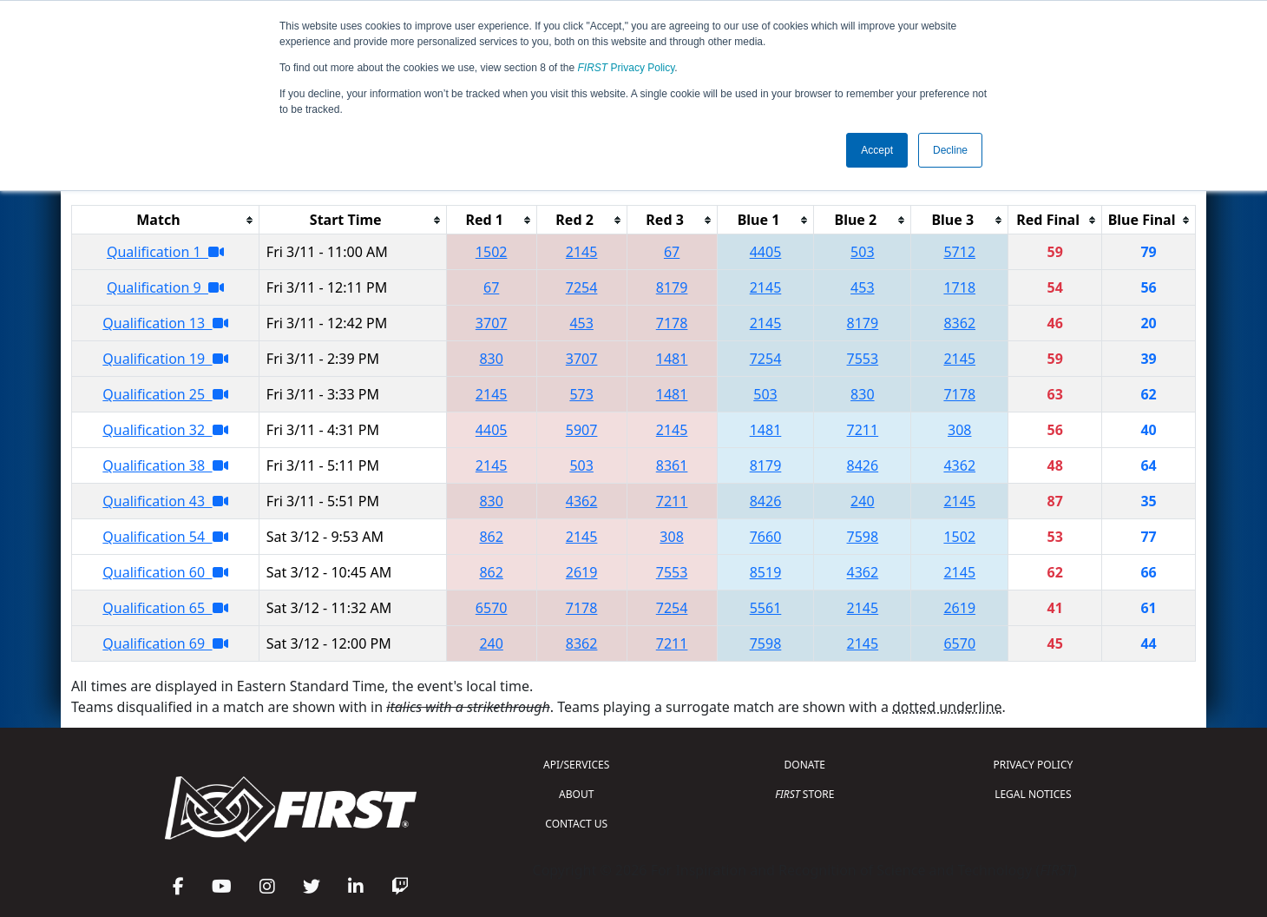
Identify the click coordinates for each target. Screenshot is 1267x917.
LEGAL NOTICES (1033, 794)
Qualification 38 (164, 465)
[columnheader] (165, 220)
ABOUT (576, 794)
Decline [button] (950, 150)
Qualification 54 (164, 536)
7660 (766, 536)
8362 (959, 323)
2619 (582, 572)
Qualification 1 (165, 251)
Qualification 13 (164, 323)
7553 (863, 358)
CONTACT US (576, 823)
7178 (672, 323)
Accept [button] (877, 150)
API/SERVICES (576, 764)
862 (490, 536)
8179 (672, 287)
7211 (863, 429)
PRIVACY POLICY (1033, 764)
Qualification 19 (164, 358)
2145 (582, 251)
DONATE (804, 764)
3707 (492, 323)
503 (862, 251)
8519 (766, 572)
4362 (959, 465)
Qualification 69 (164, 643)
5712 (959, 251)
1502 (492, 251)
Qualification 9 (165, 287)
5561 (766, 607)
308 (959, 429)
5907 (582, 429)
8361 (672, 465)
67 (671, 251)
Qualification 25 (164, 394)
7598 (863, 536)
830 (490, 358)
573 (581, 394)
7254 (582, 287)
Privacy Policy (626, 68)
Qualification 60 (164, 572)
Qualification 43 (164, 501)
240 (862, 501)
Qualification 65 (164, 607)
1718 (959, 287)
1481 (672, 358)
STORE (804, 794)
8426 (863, 465)
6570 (492, 607)
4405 (766, 251)
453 (862, 287)
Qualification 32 (164, 429)
